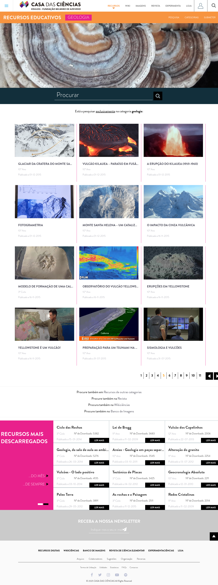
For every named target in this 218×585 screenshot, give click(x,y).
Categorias (192, 17)
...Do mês (37, 475)
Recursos (114, 6)
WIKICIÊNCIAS (71, 550)
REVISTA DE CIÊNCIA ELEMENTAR (127, 550)
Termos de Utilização (88, 567)
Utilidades (103, 567)
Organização (126, 558)
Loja (189, 5)
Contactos (134, 567)
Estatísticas (114, 567)
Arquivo (80, 558)
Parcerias (141, 558)
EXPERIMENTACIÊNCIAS (161, 550)
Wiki (127, 5)
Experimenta (173, 5)
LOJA (180, 550)
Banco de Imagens (122, 411)
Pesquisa (173, 17)
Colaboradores (95, 558)
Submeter (210, 17)
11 (200, 375)
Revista (155, 5)
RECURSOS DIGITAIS (49, 550)
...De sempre (34, 484)
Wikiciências (122, 404)
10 (193, 375)
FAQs (124, 567)
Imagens (141, 5)
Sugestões (111, 558)
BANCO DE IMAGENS (94, 550)
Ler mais (99, 440)
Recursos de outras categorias (123, 392)
